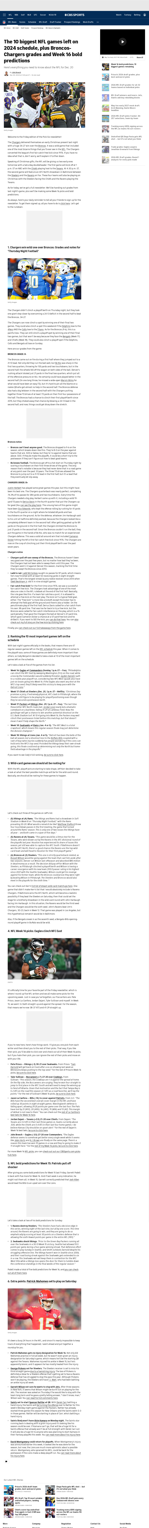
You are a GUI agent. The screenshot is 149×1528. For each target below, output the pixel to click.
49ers (10, 329)
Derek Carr (62, 1402)
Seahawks (25, 725)
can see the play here (30, 505)
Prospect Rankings (37, 28)
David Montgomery (20, 1441)
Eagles (23, 670)
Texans (59, 168)
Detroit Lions (17, 687)
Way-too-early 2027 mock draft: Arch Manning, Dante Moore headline (125, 107)
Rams (36, 725)
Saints (14, 1402)
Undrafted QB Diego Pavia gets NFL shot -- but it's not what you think (126, 137)
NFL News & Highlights (53, 28)
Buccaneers (32, 1077)
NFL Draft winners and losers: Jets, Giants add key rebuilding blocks (126, 96)
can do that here (58, 619)
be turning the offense (47, 1405)
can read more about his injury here (63, 1434)
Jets (57, 1387)
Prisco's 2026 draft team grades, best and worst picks (28, 1488)
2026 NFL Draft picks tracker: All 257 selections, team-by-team (125, 117)
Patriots (60, 1098)
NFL (63, 149)
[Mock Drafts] (88, 22)
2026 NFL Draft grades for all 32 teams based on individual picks (125, 86)
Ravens (30, 175)
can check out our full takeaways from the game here (45, 628)
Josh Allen (74, 1179)
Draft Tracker (25, 28)
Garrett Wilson (18, 1387)
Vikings (34, 704)
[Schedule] (32, 22)
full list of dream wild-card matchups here (52, 886)
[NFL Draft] (43, 22)
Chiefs (34, 168)
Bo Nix (58, 363)
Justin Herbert (14, 488)
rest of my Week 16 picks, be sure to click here (56, 1146)
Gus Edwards (24, 508)
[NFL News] (12, 22)
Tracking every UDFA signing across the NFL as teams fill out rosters (69, 1512)
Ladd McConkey (30, 573)
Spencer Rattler (37, 1402)
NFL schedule (46, 649)
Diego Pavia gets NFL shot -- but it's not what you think (70, 1488)
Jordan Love (49, 707)
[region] (122, 41)
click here (65, 203)
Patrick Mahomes (37, 1281)
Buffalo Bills (57, 738)
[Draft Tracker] (56, 22)
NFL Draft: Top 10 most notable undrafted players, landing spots (28, 1500)
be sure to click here (53, 755)
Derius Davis (28, 501)
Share (139, 57)
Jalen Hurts (20, 1140)
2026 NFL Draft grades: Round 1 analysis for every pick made (125, 158)
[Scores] (22, 22)
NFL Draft (16, 28)
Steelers (15, 175)
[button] (98, 22)
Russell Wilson (17, 858)
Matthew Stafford (66, 824)
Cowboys (57, 1077)
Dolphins (66, 326)
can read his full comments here (42, 1398)
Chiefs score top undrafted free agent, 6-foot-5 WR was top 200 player (27, 1512)
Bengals (66, 336)
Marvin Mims (67, 380)
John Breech (16, 72)
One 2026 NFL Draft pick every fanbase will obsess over (69, 1499)
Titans (40, 329)
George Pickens (18, 1368)
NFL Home (7, 28)
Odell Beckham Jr (19, 581)
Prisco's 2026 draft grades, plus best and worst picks (125, 75)
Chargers (16, 142)
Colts (24, 329)
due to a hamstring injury (42, 1371)
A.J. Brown (35, 1140)
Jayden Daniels (68, 676)
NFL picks (29, 1151)
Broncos (42, 145)
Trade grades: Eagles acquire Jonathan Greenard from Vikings (125, 148)
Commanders (35, 670)
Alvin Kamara (40, 1420)
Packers (23, 704)
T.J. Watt (52, 1379)
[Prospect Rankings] (72, 22)
